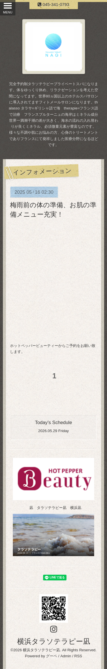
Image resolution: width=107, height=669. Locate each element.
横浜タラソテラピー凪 (53, 641)
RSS (78, 656)
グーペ (51, 656)
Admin (65, 656)
